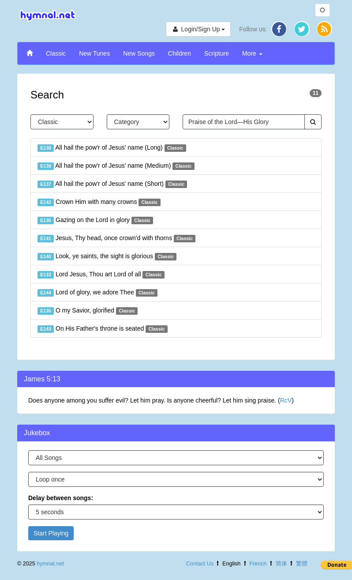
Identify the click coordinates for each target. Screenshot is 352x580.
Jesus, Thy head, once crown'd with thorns (116, 238)
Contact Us (199, 564)
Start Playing (51, 533)
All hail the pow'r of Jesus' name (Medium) (116, 166)
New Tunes (94, 53)
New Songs (139, 53)
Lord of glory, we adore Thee (97, 293)
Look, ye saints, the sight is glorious (106, 256)
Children (179, 53)
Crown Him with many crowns (99, 202)
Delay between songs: (60, 497)
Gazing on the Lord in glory (95, 220)
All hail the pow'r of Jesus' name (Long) (111, 148)
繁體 (301, 564)
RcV (286, 400)
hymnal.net (50, 564)
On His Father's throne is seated (102, 329)
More (252, 53)
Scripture (216, 53)
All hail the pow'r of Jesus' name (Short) (112, 184)
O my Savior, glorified (87, 311)
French (257, 564)
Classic (56, 53)
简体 (281, 564)
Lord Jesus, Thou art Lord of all (101, 275)
